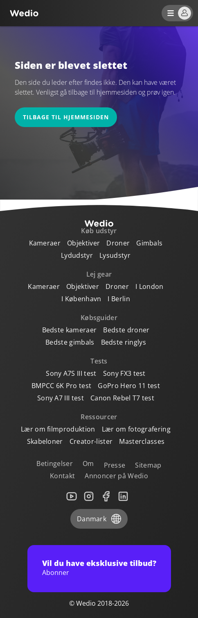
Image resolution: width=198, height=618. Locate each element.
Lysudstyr (114, 255)
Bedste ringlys (123, 342)
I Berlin (119, 298)
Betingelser (54, 463)
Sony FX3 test (124, 373)
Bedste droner (126, 329)
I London (149, 286)
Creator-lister (91, 441)
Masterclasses (141, 441)
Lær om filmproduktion (58, 429)
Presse (115, 465)
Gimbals (149, 243)
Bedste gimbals (69, 342)
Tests (99, 361)
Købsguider (99, 317)
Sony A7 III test (60, 397)
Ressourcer (99, 416)
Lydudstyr (77, 255)
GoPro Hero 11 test (129, 385)
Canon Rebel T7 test (122, 397)
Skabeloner (45, 441)
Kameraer (45, 243)
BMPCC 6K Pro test (61, 385)
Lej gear (99, 274)
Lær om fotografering (136, 429)
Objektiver (83, 243)
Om (88, 463)
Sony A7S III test (71, 373)
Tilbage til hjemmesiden (66, 117)
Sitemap (148, 465)
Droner (118, 243)
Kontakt (62, 475)
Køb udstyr (99, 230)
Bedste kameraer (69, 329)
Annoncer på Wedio (116, 475)
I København (81, 298)
